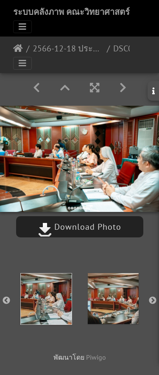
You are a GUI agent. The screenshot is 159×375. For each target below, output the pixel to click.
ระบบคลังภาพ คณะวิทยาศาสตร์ (71, 11)
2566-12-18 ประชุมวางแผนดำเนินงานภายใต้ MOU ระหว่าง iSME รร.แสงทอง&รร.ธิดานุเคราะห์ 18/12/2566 (68, 48)
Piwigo (96, 357)
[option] (46, 299)
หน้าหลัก (18, 48)
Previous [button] (6, 300)
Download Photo (79, 226)
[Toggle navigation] (22, 26)
